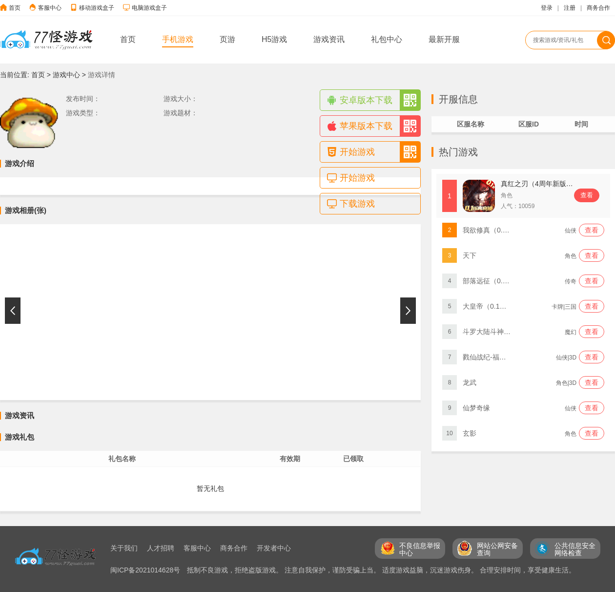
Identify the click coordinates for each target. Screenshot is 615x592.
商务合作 (598, 7)
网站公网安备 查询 (497, 549)
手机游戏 (177, 39)
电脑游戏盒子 (149, 7)
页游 (227, 39)
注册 (569, 7)
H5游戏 (274, 39)
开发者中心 (274, 548)
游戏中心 (66, 75)
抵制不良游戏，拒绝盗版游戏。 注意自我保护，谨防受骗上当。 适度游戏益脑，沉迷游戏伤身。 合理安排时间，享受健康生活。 (381, 570)
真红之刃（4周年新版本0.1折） (548, 184)
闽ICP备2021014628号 (146, 570)
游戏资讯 (329, 39)
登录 (547, 7)
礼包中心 (386, 39)
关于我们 (124, 548)
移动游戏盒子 (96, 7)
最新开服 (444, 39)
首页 (14, 7)
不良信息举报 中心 (419, 549)
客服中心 (50, 7)
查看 (586, 195)
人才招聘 (160, 548)
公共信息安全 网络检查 (574, 549)
